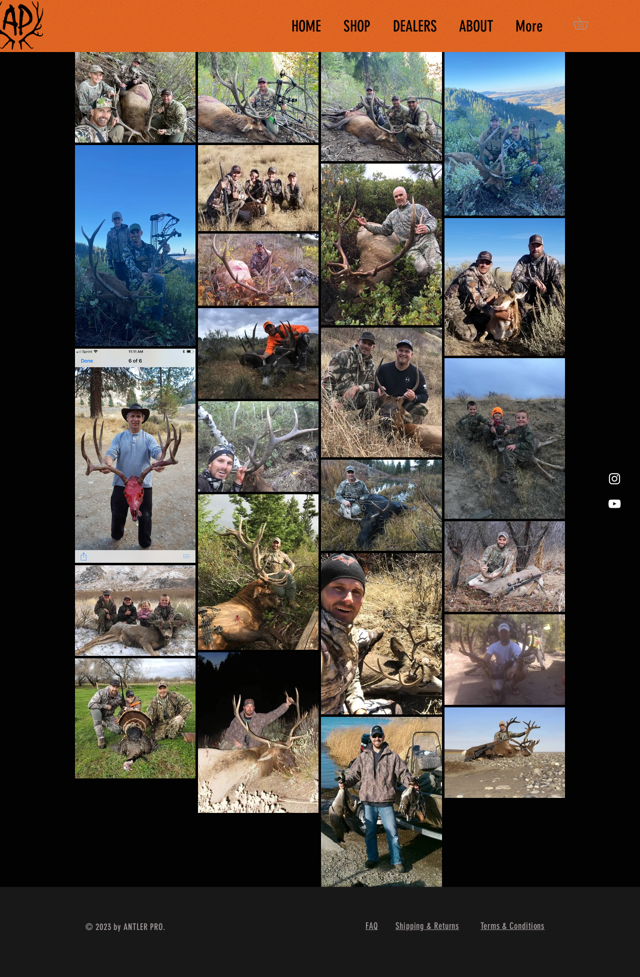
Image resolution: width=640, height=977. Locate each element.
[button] (586, 23)
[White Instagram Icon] (614, 478)
